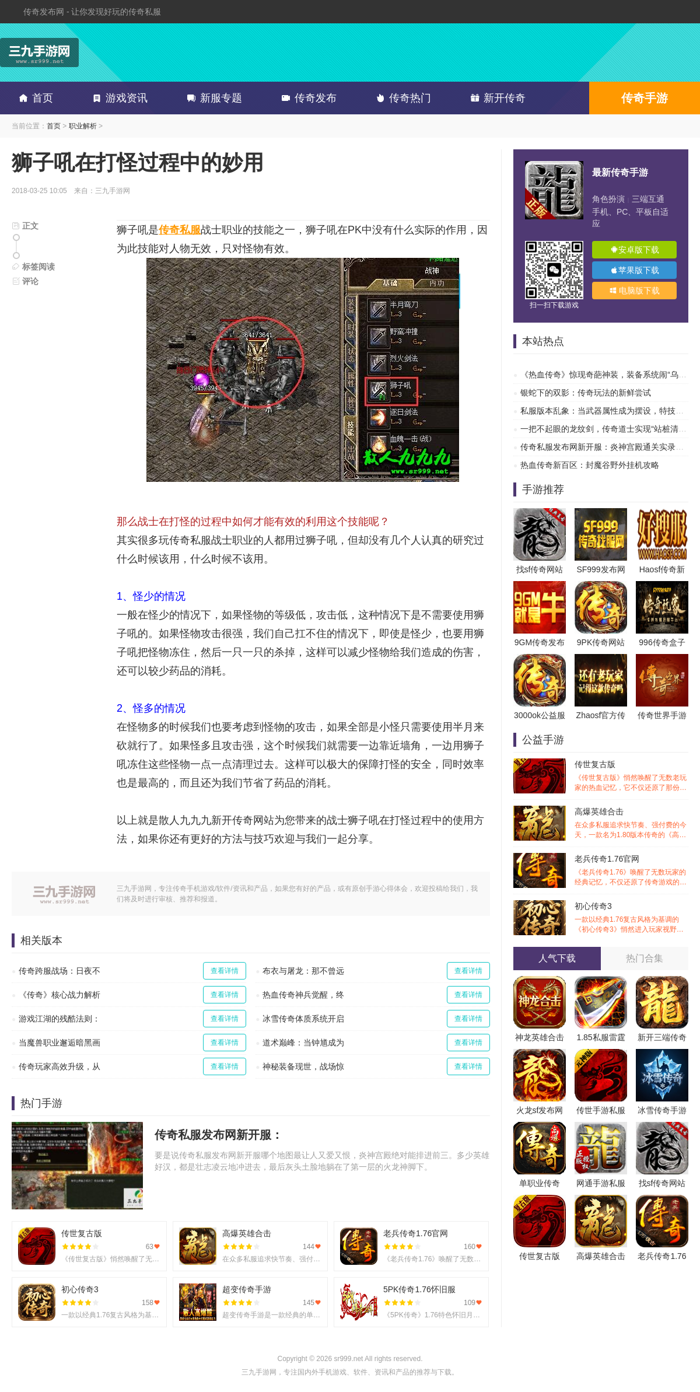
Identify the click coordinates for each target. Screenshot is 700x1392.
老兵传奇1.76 (662, 1256)
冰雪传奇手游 (662, 1110)
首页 (34, 98)
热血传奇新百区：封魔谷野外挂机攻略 (589, 465)
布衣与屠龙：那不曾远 (303, 970)
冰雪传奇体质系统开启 (303, 1018)
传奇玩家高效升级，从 (59, 1066)
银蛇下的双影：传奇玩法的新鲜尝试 (585, 392)
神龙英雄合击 (539, 1037)
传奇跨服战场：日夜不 (59, 970)
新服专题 (212, 98)
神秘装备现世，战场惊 (303, 1066)
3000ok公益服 (539, 715)
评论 (25, 281)
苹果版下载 (634, 270)
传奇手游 (644, 98)
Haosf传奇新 (662, 569)
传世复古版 (631, 776)
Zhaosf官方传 (601, 715)
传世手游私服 (600, 1110)
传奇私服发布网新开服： (219, 1134)
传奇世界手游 (662, 715)
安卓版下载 (634, 249)
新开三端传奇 (662, 1037)
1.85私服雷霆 (600, 1037)
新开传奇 (496, 98)
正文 (25, 225)
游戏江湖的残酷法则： (59, 1018)
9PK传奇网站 (601, 642)
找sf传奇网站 (540, 569)
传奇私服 (180, 230)
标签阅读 (33, 266)
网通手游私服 (600, 1183)
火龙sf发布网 (540, 1110)
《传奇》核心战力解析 (59, 994)
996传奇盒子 (662, 642)
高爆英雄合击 (631, 823)
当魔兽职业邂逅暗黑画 (59, 1042)
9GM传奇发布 (539, 642)
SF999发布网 (600, 569)
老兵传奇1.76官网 (631, 870)
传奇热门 (401, 98)
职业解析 (83, 126)
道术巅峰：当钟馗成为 (303, 1042)
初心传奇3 (631, 918)
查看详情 (225, 971)
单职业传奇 (539, 1183)
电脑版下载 (634, 290)
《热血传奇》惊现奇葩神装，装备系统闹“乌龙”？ (608, 374)
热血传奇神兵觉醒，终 (303, 994)
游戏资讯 (118, 98)
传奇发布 (307, 98)
